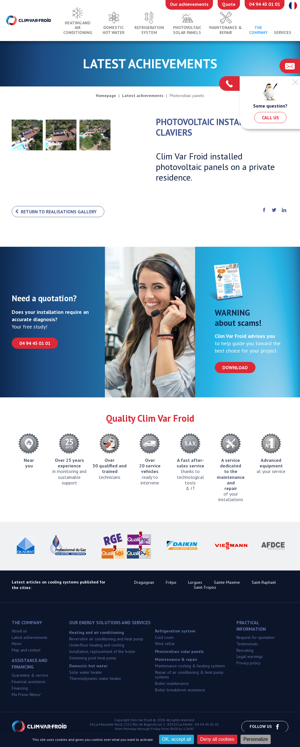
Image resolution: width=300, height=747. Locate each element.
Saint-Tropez (205, 587)
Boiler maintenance (172, 683)
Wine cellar (165, 643)
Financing (20, 688)
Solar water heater (85, 672)
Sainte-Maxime (227, 582)
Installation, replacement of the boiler (102, 651)
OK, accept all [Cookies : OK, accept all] (176, 739)
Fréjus (171, 582)
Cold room (164, 637)
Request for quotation (255, 637)
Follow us (265, 726)
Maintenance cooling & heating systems (190, 665)
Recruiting (244, 650)
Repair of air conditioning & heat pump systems (189, 675)
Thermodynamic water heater (95, 678)
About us (19, 631)
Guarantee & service (30, 675)
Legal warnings (249, 656)
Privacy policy (248, 663)
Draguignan (144, 582)
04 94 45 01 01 (264, 4)
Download (235, 367)
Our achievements (189, 4)
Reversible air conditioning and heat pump (106, 638)
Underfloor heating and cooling (96, 645)
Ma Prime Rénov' (26, 694)
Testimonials (247, 643)
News (16, 643)
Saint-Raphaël (264, 582)
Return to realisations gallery (59, 212)
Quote (229, 4)
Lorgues (195, 582)
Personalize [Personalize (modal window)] (255, 739)
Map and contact (26, 650)
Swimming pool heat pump (92, 658)
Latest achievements (29, 637)
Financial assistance (28, 681)
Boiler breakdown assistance (180, 689)
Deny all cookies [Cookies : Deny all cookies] (217, 739)
